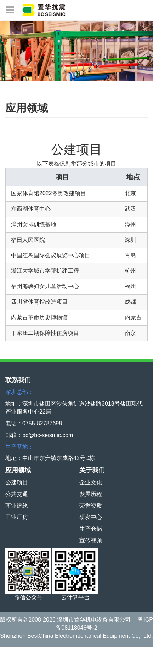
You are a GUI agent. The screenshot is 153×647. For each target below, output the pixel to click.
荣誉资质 (90, 506)
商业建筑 (16, 506)
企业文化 (90, 482)
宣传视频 (90, 540)
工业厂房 (16, 517)
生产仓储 (90, 529)
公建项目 (16, 482)
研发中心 (90, 517)
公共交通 (16, 494)
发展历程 (90, 494)
